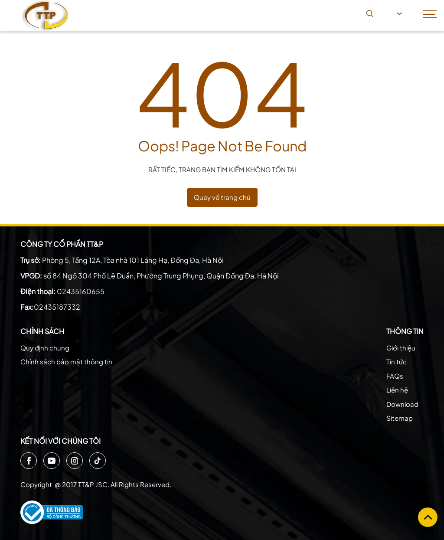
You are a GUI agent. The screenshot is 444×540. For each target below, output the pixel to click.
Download (402, 404)
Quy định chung (44, 348)
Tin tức (396, 361)
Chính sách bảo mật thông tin (66, 361)
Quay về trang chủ (222, 197)
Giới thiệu (400, 348)
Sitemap (399, 418)
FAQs (394, 376)
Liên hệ (397, 390)
